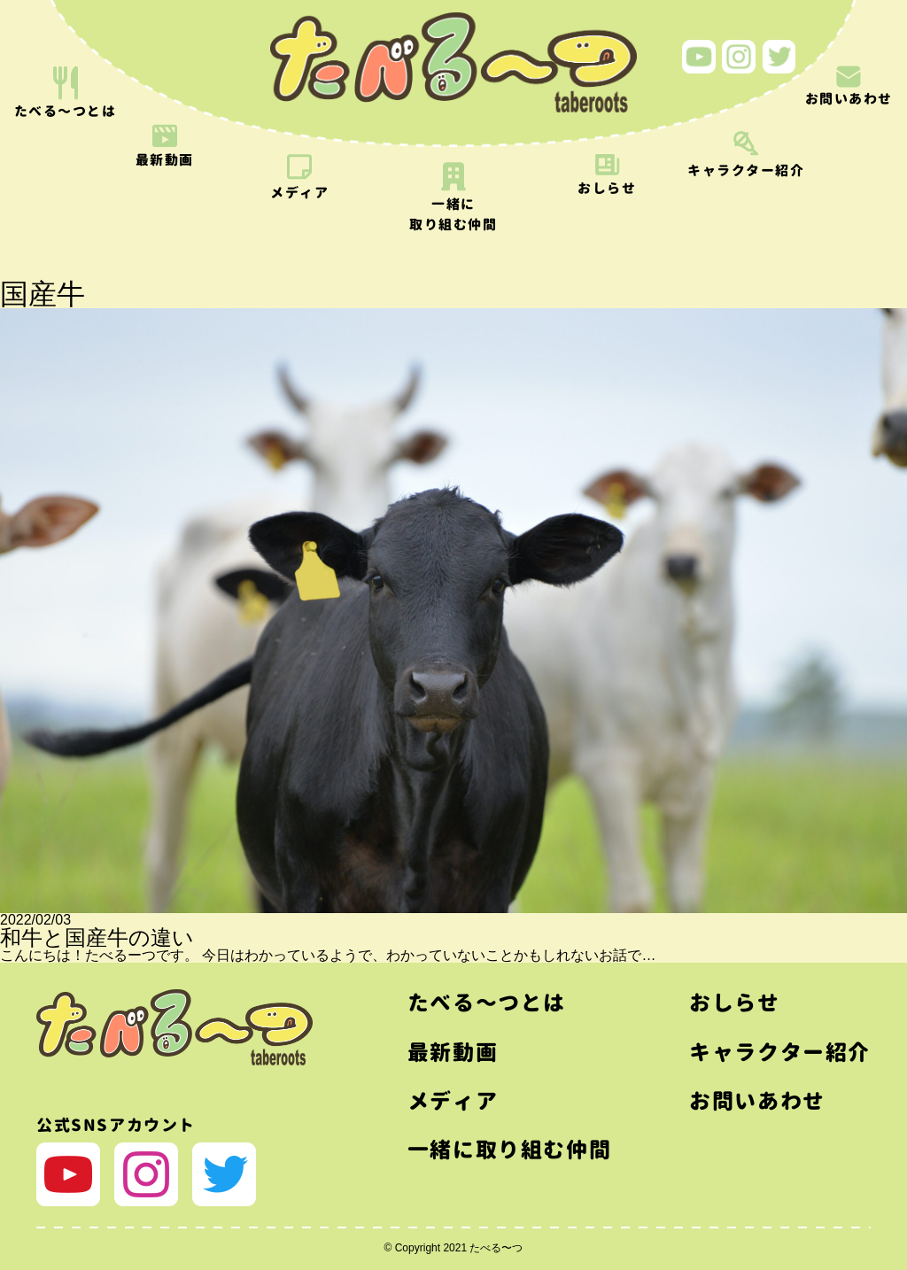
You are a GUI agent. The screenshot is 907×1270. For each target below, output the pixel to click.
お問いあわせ (757, 1101)
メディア (452, 1101)
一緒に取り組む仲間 (509, 1149)
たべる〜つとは (486, 1002)
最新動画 (452, 1052)
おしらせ (734, 1002)
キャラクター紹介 (780, 1052)
